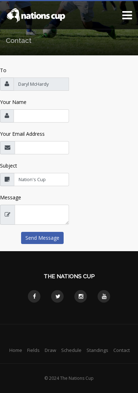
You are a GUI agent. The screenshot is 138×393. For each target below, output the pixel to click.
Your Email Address (22, 133)
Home (15, 350)
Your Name (13, 102)
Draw (50, 350)
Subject (8, 165)
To (3, 70)
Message (10, 197)
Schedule (71, 350)
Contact (121, 350)
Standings (97, 350)
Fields (33, 350)
